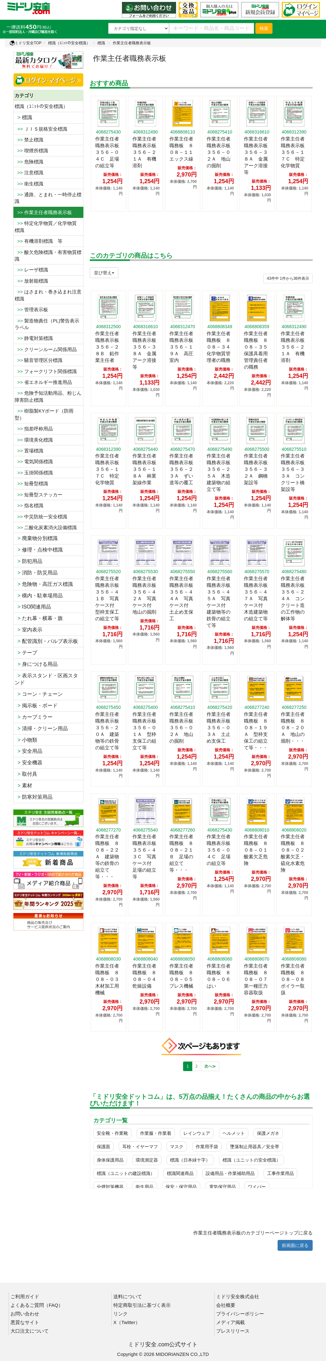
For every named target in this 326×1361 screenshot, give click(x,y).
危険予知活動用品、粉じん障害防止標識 (48, 396)
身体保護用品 (110, 1160)
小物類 (26, 740)
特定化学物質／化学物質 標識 (48, 226)
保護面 (103, 1146)
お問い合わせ (25, 1313)
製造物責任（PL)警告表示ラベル (47, 324)
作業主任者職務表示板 (132, 43)
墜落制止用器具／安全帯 (254, 1146)
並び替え (104, 272)
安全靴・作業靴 (112, 1133)
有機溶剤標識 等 (38, 241)
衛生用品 (144, 1186)
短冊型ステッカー (38, 494)
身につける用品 (36, 664)
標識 (101, 43)
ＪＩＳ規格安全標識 (41, 129)
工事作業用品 (280, 1173)
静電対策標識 (34, 338)
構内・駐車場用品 (39, 595)
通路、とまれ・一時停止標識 (48, 198)
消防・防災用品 (36, 572)
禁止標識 (29, 139)
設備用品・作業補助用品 (230, 1173)
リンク (120, 1313)
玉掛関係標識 (34, 472)
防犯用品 (28, 561)
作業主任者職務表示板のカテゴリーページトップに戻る (253, 1232)
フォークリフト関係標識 (46, 371)
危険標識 (29, 161)
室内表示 (28, 629)
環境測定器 (147, 1160)
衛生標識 (29, 183)
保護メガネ (268, 1133)
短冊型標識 (31, 483)
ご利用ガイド (25, 1296)
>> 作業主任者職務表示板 (43, 212)
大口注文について (30, 1331)
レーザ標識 (31, 269)
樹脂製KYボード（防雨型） (44, 414)
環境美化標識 (34, 440)
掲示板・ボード (36, 705)
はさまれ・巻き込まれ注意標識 (48, 295)
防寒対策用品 (34, 797)
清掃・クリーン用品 (41, 728)
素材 (23, 785)
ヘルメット (234, 1133)
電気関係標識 (34, 461)
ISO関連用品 (33, 606)
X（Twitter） (126, 1322)
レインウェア (196, 1133)
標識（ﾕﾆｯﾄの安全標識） (69, 43)
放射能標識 (31, 281)
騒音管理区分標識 (38, 360)
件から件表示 (288, 278)
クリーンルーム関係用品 (46, 349)
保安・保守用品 (181, 1186)
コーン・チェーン (39, 694)
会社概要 (225, 1305)
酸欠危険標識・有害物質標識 (48, 255)
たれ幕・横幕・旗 (39, 618)
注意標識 (29, 172)
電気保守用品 (222, 1186)
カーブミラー (34, 717)
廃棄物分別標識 (36, 538)
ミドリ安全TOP (25, 43)
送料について (127, 1296)
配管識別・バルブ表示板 (46, 641)
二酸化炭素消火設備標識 (46, 527)
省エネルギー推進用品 (43, 382)
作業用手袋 (207, 1146)
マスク (176, 1146)
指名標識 (29, 505)
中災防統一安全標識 (41, 516)
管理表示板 (31, 309)
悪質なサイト (25, 1322)
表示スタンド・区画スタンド (46, 679)
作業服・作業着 (155, 1133)
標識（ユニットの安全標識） (251, 1160)
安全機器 (28, 762)
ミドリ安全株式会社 (237, 1296)
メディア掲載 (230, 1322)
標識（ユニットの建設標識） (126, 1173)
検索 (263, 28)
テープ (26, 652)
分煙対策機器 (110, 1186)
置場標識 (29, 450)
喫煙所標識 (31, 150)
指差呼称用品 (34, 428)
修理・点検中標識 (39, 549)
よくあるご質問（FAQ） (37, 1305)
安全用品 (28, 751)
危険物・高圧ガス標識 (44, 584)
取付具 (26, 774)
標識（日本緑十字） (190, 1160)
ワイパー (257, 1186)
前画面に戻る (295, 1245)
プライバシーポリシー (240, 1313)
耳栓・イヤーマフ (140, 1146)
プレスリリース (233, 1331)
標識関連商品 (180, 1173)
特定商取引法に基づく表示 (142, 1305)
